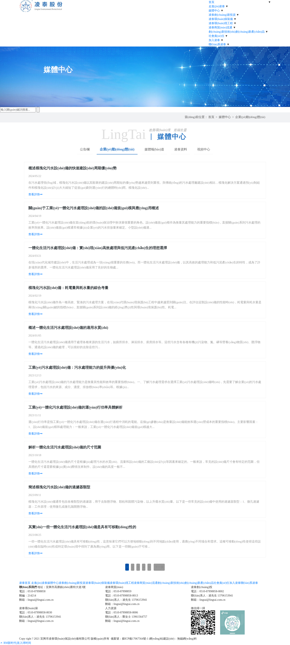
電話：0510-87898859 (118, 591)
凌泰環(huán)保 (28, 608)
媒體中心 (225, 117)
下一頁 (159, 567)
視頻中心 (203, 149)
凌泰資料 (180, 149)
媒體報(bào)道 (154, 149)
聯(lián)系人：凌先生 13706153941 (126, 599)
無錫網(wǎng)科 (187, 638)
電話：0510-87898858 (32, 591)
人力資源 (110, 608)
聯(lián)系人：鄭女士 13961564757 (126, 616)
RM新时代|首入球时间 (17, 642)
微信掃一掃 (198, 608)
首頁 (211, 117)
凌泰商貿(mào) (114, 587)
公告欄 (85, 149)
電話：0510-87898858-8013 (121, 595)
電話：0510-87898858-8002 (207, 591)
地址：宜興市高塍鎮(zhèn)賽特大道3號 (61, 587)
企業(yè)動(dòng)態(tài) (250, 117)
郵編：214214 (27, 595)
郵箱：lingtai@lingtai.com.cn (36, 599)
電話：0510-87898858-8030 (35, 612)
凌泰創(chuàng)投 (201, 587)
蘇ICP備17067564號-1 (135, 638)
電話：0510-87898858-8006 (121, 612)
